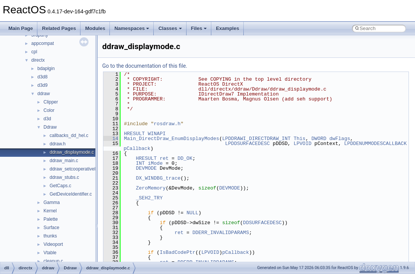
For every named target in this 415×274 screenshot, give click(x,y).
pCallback (137, 148)
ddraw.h (58, 144)
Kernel (50, 210)
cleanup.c (53, 261)
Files (199, 28)
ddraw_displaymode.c (72, 152)
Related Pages (59, 28)
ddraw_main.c (64, 160)
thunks (50, 236)
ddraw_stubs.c (64, 177)
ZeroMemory (151, 188)
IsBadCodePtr (178, 252)
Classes (170, 28)
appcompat (42, 43)
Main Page (20, 28)
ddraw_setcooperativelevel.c (78, 169)
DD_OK (184, 158)
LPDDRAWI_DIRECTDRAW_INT (256, 138)
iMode (155, 163)
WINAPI (157, 133)
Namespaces (132, 28)
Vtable (49, 252)
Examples (227, 28)
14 (110, 138)
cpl (34, 51)
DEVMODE (146, 168)
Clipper (50, 102)
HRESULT (134, 133)
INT (140, 163)
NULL (192, 212)
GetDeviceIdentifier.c (71, 194)
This (300, 138)
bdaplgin (46, 68)
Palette (50, 219)
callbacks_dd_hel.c (69, 135)
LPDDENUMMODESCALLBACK (375, 143)
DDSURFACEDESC (262, 222)
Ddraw (50, 127)
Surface (51, 227)
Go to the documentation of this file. (144, 66)
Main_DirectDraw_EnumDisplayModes (171, 138)
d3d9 (42, 85)
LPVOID (303, 143)
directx (38, 60)
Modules (95, 28)
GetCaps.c (60, 185)
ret (164, 158)
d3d (47, 118)
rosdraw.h (167, 123)
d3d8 (42, 77)
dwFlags (339, 138)
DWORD (318, 138)
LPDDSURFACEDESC (247, 143)
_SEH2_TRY (149, 197)
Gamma (51, 202)
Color (49, 110)
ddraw (43, 93)
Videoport (53, 244)
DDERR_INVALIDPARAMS (220, 232)
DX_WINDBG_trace (158, 178)
